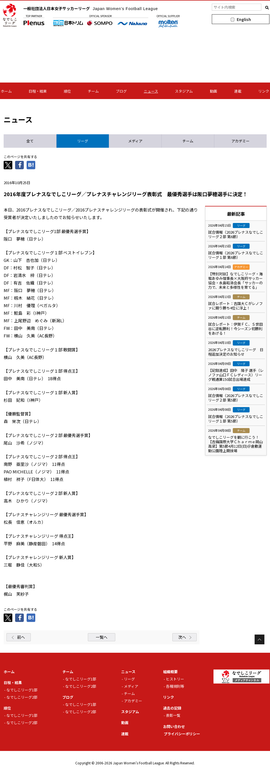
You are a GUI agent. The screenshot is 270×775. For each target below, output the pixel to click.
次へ (182, 637)
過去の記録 (172, 708)
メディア (131, 686)
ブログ (121, 91)
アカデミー (133, 700)
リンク (263, 91)
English (244, 19)
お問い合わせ (174, 726)
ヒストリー (175, 679)
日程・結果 (38, 91)
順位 (67, 91)
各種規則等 (175, 686)
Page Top (259, 639)
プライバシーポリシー (182, 733)
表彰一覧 (173, 715)
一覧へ (101, 637)
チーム (93, 91)
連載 (237, 91)
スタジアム (184, 91)
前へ (21, 637)
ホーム (6, 91)
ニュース (151, 91)
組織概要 (170, 671)
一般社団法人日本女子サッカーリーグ (90, 8)
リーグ (129, 679)
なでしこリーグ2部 (21, 697)
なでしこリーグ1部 (21, 689)
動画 (213, 91)
